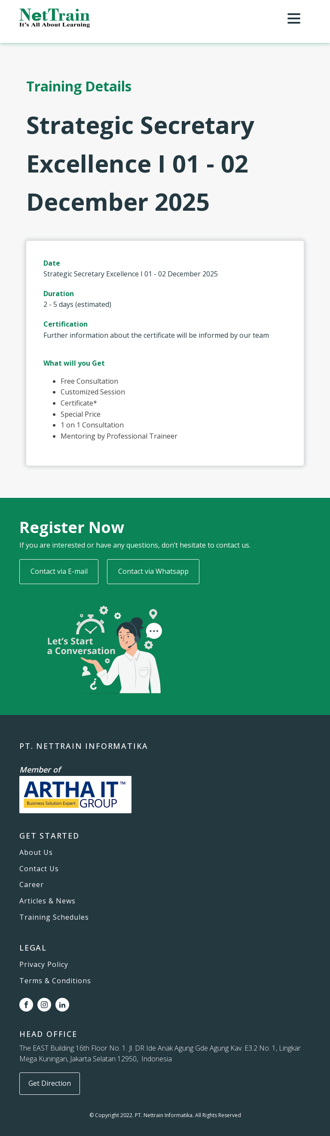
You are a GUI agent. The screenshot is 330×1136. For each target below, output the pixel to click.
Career (31, 885)
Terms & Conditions (55, 981)
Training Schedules (54, 917)
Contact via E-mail (59, 571)
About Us (36, 853)
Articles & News (47, 901)
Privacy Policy (43, 965)
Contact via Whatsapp (153, 571)
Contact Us (39, 869)
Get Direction (49, 1083)
